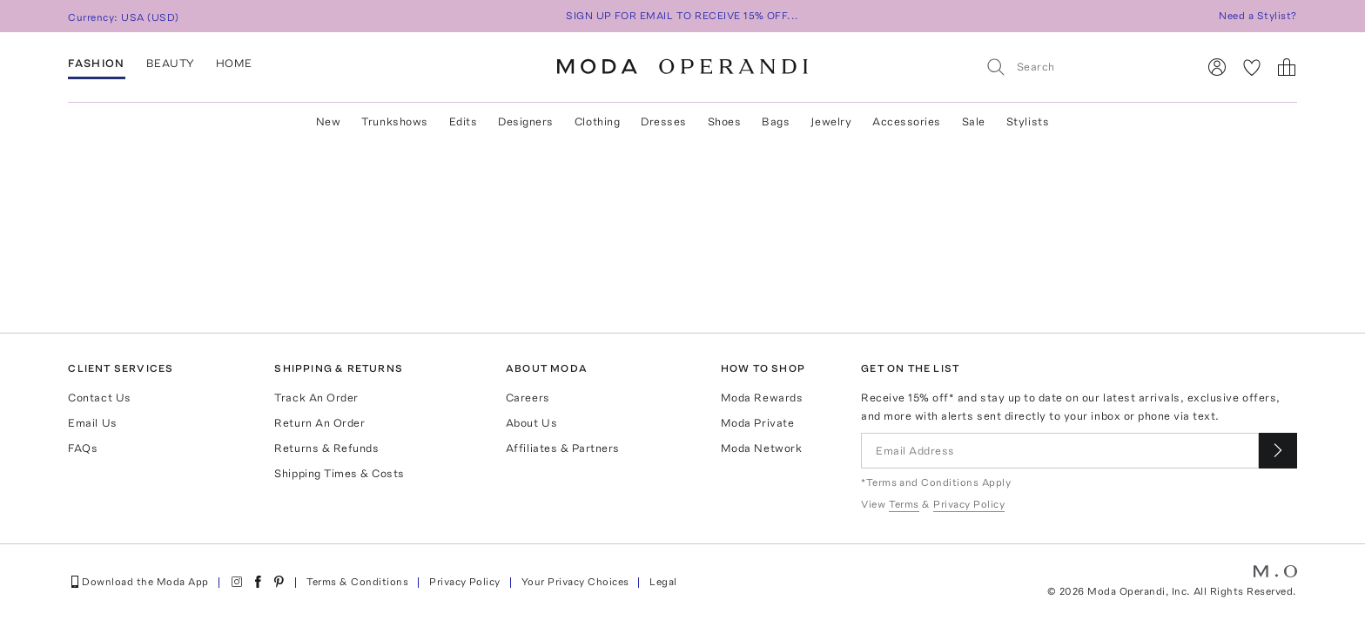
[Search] (1084, 67)
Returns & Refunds (326, 448)
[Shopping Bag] (1286, 67)
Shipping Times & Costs (339, 473)
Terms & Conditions (357, 582)
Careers (528, 397)
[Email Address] (1059, 451)
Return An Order (319, 422)
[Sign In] (1217, 67)
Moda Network (761, 448)
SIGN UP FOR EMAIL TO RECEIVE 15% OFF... (682, 16)
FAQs (83, 448)
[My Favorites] (1251, 67)
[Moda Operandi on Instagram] (237, 582)
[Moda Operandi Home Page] (682, 67)
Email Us (92, 422)
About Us (531, 422)
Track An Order (316, 397)
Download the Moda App (138, 582)
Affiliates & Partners (563, 448)
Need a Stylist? (1257, 16)
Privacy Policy (465, 582)
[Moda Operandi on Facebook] (258, 582)
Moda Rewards (762, 397)
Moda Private (757, 422)
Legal (662, 582)
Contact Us (99, 397)
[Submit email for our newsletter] (1278, 451)
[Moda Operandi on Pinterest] (279, 582)
